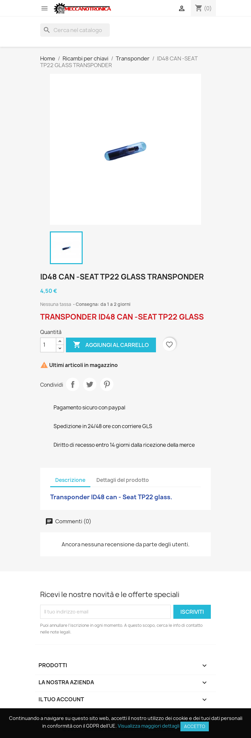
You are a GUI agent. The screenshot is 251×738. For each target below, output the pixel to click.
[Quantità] (48, 345)
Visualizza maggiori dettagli (148, 726)
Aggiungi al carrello (111, 345)
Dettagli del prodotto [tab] (122, 480)
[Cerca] (75, 30)
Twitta (89, 384)
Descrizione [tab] (70, 480)
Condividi (72, 384)
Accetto (194, 726)
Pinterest (106, 384)
